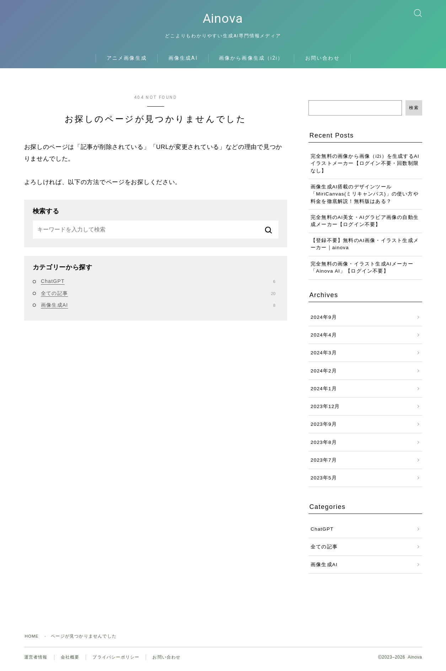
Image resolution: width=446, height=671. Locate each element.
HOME (32, 639)
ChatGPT (158, 284)
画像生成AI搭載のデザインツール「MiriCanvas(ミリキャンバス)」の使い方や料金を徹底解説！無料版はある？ (365, 197)
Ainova (223, 20)
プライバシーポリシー (115, 660)
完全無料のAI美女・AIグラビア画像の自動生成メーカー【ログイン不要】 (365, 224)
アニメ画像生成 (127, 61)
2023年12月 (325, 409)
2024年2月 (324, 373)
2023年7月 (324, 463)
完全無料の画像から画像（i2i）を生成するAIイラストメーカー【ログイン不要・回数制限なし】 (365, 167)
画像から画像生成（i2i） (251, 61)
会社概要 (70, 660)
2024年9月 (324, 320)
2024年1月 (324, 391)
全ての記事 (158, 296)
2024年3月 (324, 355)
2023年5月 (324, 480)
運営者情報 (36, 660)
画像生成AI (183, 61)
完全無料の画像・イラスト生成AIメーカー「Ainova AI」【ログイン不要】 (362, 270)
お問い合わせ (322, 61)
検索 (414, 110)
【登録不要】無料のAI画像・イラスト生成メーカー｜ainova (365, 247)
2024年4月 (324, 337)
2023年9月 (324, 427)
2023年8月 (324, 445)
